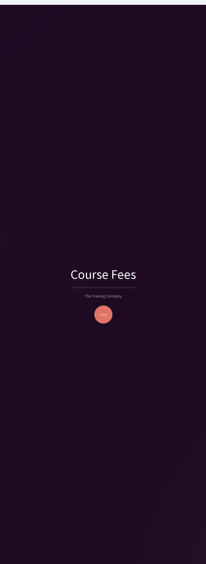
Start (103, 314)
